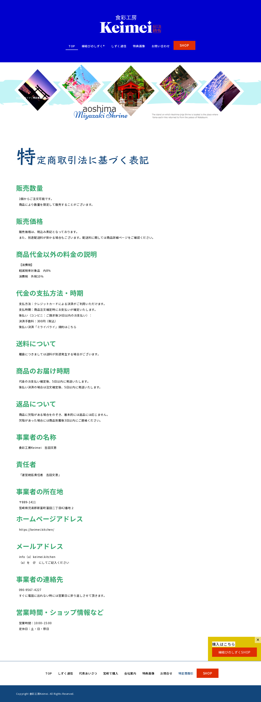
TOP (71, 46)
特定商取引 (186, 673)
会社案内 (130, 673)
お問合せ (166, 673)
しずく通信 (118, 46)
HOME (19, 97)
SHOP (184, 45)
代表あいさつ (88, 673)
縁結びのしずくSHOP (234, 652)
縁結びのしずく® (93, 46)
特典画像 (139, 46)
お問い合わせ (161, 46)
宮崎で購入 (110, 673)
